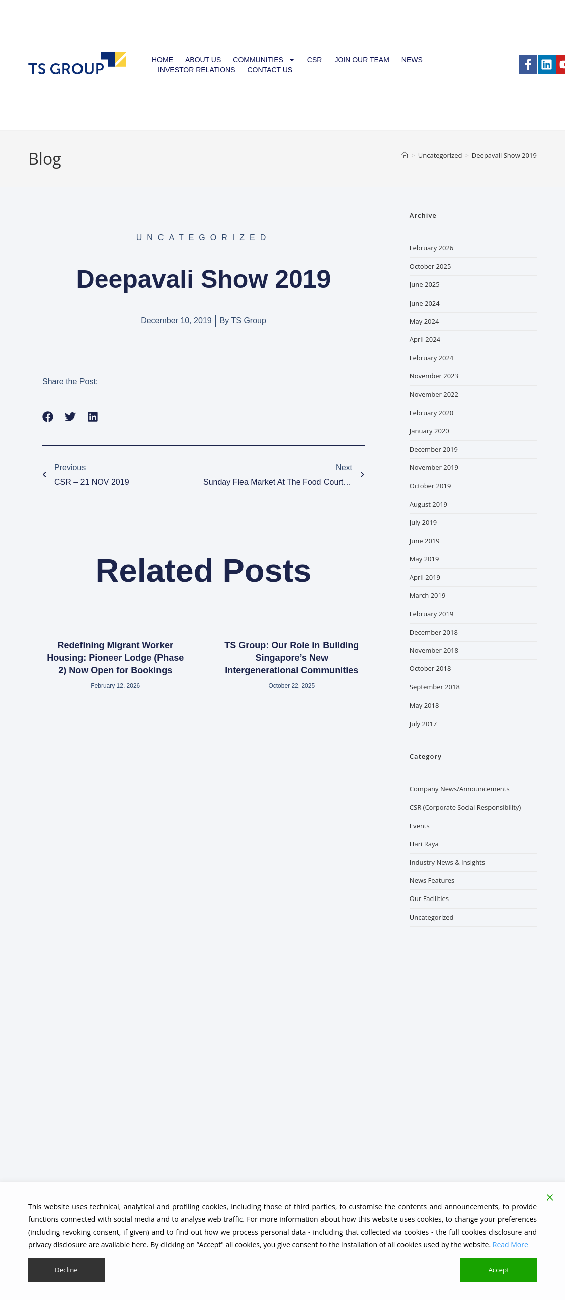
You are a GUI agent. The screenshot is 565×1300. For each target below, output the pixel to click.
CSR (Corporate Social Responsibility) (465, 807)
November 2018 (434, 650)
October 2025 (430, 266)
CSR (314, 60)
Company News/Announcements (460, 788)
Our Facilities (429, 898)
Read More (510, 1244)
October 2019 (430, 485)
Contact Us (269, 70)
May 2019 (424, 558)
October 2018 (430, 668)
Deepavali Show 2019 (504, 155)
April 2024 (425, 339)
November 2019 (434, 467)
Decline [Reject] (66, 1270)
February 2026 (431, 247)
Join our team (361, 60)
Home (162, 60)
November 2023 (434, 375)
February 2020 (431, 412)
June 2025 (425, 284)
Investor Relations (196, 70)
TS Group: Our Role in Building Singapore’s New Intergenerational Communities (291, 657)
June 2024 (425, 303)
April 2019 (425, 577)
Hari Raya (424, 843)
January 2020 (429, 430)
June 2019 (425, 540)
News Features (432, 880)
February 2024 (431, 357)
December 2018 (434, 632)
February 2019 (431, 613)
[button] (48, 417)
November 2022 (434, 394)
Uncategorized (432, 917)
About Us (203, 60)
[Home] (404, 155)
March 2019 (428, 595)
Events (420, 825)
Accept (499, 1270)
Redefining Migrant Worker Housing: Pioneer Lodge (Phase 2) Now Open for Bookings (115, 657)
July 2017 (423, 723)
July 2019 (423, 522)
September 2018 (435, 686)
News (412, 60)
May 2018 (424, 705)
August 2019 (428, 504)
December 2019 (434, 449)
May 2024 (424, 321)
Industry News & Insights (447, 862)
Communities (264, 60)
